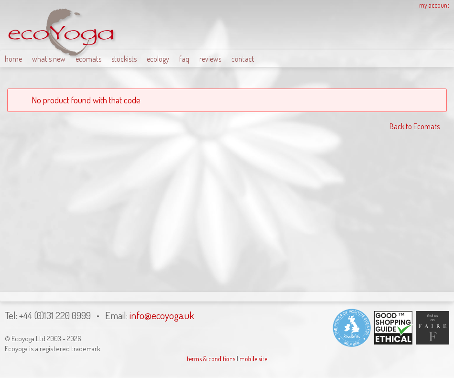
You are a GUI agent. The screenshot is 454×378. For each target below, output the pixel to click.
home (13, 59)
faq (184, 59)
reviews (210, 59)
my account (434, 5)
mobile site (253, 359)
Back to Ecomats (414, 126)
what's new (48, 59)
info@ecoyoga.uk (162, 315)
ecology (158, 59)
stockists (124, 59)
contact (242, 59)
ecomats (88, 59)
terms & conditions (211, 359)
